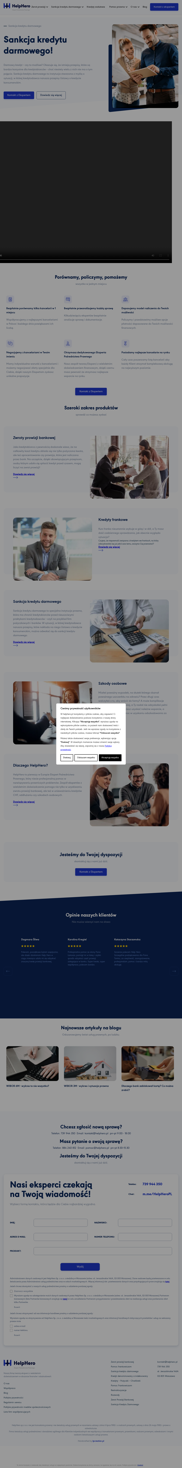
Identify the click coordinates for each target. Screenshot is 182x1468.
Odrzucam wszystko (86, 758)
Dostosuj (67, 758)
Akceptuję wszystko (110, 758)
